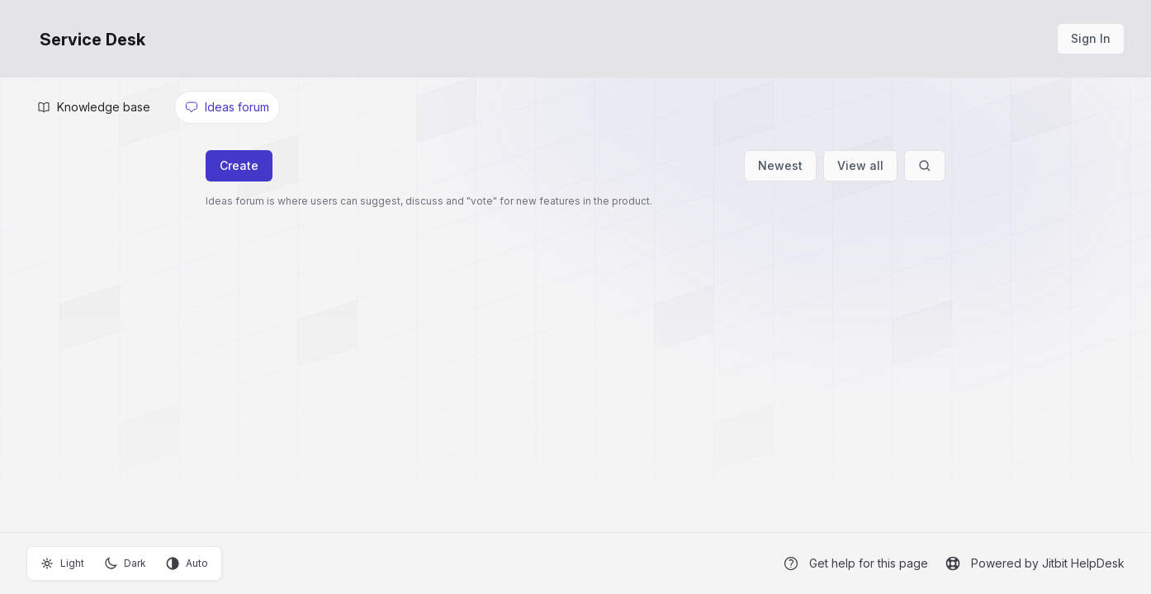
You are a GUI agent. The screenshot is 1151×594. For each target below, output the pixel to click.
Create (239, 165)
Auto (187, 563)
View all (860, 165)
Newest (780, 165)
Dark (125, 563)
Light (62, 563)
